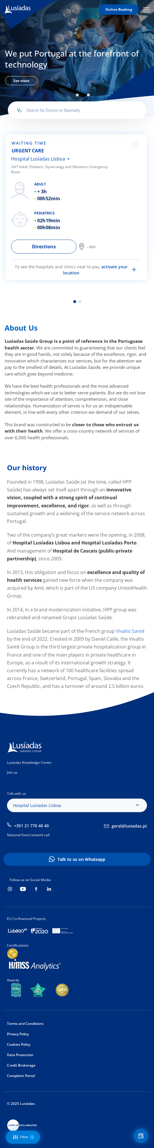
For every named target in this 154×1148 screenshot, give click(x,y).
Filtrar (24, 1137)
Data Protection (20, 1054)
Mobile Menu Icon (146, 10)
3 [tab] (88, 95)
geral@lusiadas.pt (129, 826)
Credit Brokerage (21, 1065)
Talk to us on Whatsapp (81, 859)
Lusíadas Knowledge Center (29, 762)
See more (21, 80)
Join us (12, 772)
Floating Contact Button (141, 1135)
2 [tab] (77, 95)
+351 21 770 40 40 (31, 825)
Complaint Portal (21, 1075)
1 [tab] (66, 95)
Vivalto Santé (129, 631)
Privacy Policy (18, 1034)
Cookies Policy (18, 1044)
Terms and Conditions (25, 1023)
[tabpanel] (77, 66)
